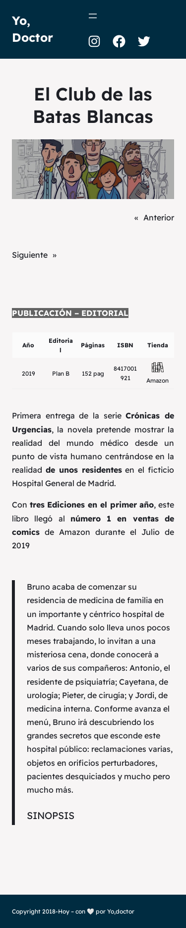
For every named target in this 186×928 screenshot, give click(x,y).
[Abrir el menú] (93, 16)
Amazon (157, 380)
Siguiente (30, 255)
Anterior (158, 217)
